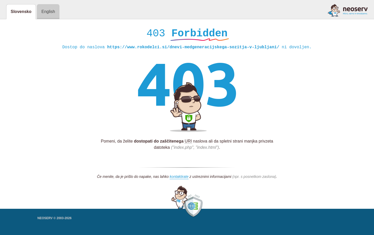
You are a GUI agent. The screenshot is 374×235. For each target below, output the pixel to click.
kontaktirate (179, 178)
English (48, 11)
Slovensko (21, 11)
